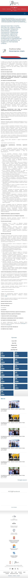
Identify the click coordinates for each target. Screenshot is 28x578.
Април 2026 (14, 340)
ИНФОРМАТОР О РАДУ (14, 573)
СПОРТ (16, 572)
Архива (14, 575)
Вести (6, 18)
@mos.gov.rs (23, 323)
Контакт (15, 10)
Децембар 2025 (14, 349)
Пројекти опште (11, 18)
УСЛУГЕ (20, 573)
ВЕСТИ (12, 572)
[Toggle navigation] (24, 13)
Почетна (2, 18)
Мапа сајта (10, 575)
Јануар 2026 (14, 347)
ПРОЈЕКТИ (20, 572)
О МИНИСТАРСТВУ (6, 572)
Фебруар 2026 (14, 345)
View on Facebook (14, 507)
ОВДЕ (6, 296)
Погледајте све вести (22, 480)
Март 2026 (14, 343)
